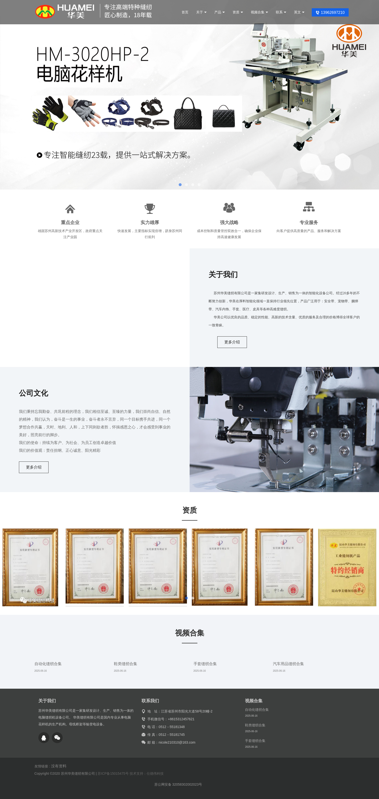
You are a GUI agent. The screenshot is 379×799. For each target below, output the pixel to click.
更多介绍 (232, 342)
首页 (185, 12)
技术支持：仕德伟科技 (147, 773)
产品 (219, 12)
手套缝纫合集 (205, 664)
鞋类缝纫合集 (125, 664)
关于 (201, 12)
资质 (238, 12)
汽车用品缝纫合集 (288, 664)
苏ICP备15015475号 (113, 773)
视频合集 (259, 12)
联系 (281, 12)
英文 (299, 12)
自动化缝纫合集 (48, 664)
